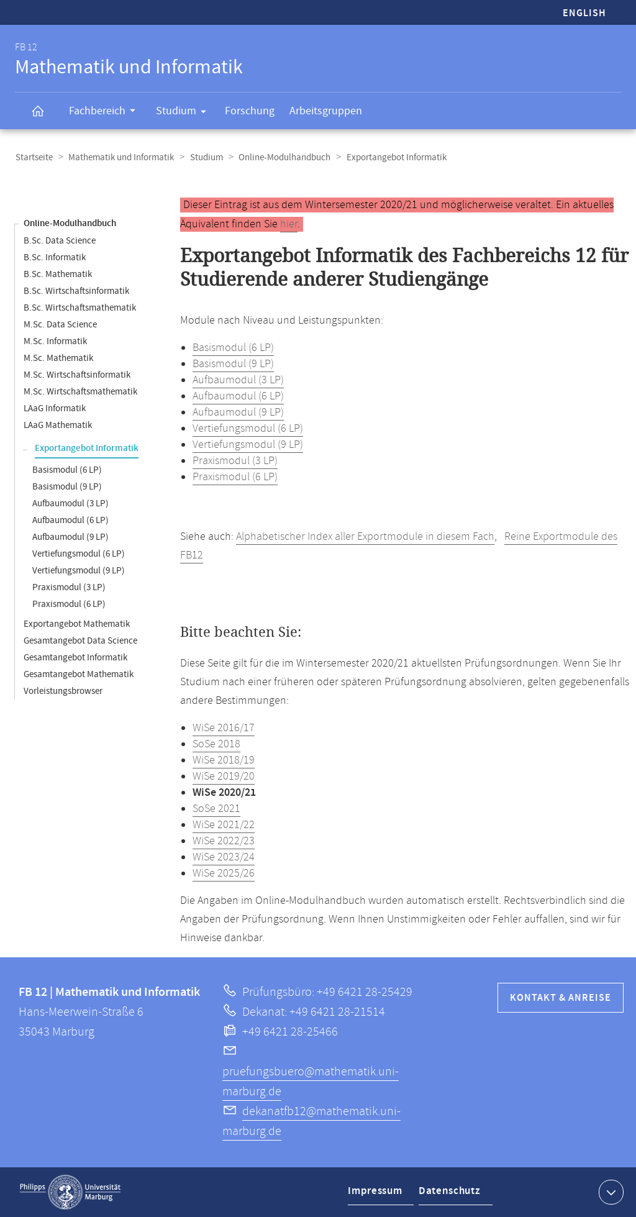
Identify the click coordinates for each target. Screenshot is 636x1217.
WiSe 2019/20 (224, 776)
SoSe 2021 (216, 808)
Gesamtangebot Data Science (80, 641)
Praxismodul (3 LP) (69, 587)
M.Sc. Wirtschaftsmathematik (80, 392)
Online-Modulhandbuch (281, 157)
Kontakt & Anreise (560, 998)
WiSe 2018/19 (224, 760)
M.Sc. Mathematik (58, 358)
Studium (185, 113)
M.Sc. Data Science (60, 324)
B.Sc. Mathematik (58, 274)
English (584, 13)
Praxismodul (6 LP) (69, 604)
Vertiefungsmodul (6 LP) (78, 554)
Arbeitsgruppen (325, 111)
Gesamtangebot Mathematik (79, 674)
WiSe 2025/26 (224, 873)
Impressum (376, 1194)
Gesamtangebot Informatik (75, 657)
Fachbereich (106, 112)
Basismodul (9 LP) (67, 487)
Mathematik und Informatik (120, 157)
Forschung (250, 111)
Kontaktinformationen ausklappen (609, 1191)
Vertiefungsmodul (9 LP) (78, 571)
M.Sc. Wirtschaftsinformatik (77, 375)
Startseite (33, 157)
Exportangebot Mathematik (77, 624)
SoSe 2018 (216, 744)
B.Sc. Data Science (60, 241)
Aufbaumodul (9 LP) (70, 537)
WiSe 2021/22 (224, 825)
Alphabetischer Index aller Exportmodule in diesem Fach (365, 536)
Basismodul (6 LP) (67, 470)
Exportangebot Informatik (87, 448)
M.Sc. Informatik (55, 341)
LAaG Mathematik (58, 425)
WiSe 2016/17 (224, 728)
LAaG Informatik (55, 408)
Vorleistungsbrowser (63, 691)
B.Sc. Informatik (55, 257)
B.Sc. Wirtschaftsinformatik (76, 291)
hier (289, 224)
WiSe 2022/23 (224, 841)
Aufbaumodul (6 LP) (70, 520)
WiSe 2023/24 (224, 857)
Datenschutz (451, 1194)
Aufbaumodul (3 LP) (70, 503)
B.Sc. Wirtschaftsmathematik (80, 308)
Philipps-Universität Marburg (70, 1192)
